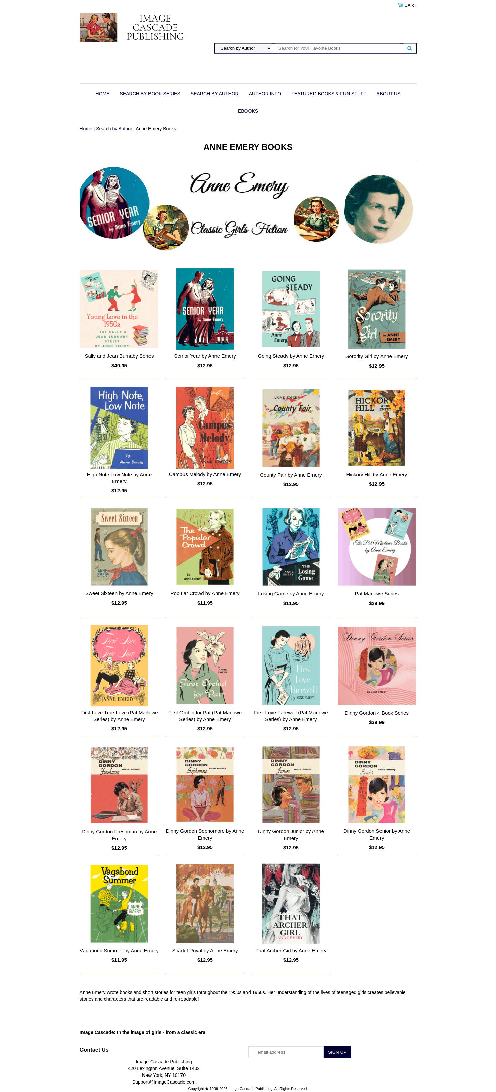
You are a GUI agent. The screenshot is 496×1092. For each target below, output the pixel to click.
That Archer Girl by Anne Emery (290, 950)
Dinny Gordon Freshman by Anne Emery (119, 835)
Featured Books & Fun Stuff (328, 93)
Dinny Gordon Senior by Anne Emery (376, 834)
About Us (388, 93)
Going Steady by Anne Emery (291, 356)
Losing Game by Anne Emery (291, 593)
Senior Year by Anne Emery (205, 356)
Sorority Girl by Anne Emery (376, 356)
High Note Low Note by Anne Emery (119, 478)
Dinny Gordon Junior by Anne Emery (291, 834)
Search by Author (215, 93)
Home (103, 93)
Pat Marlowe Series (377, 593)
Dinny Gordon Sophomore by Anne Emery (205, 834)
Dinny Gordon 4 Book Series (377, 713)
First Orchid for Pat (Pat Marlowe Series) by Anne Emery (205, 716)
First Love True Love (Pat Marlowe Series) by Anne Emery (119, 716)
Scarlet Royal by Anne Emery (205, 950)
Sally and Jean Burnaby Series (119, 356)
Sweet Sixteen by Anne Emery (119, 593)
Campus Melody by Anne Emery (205, 474)
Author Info (265, 93)
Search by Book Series (150, 93)
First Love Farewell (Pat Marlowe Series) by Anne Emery (291, 716)
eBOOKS (248, 111)
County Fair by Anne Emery (291, 475)
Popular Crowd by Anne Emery (204, 593)
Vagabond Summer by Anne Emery (119, 950)
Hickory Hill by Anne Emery (376, 474)
